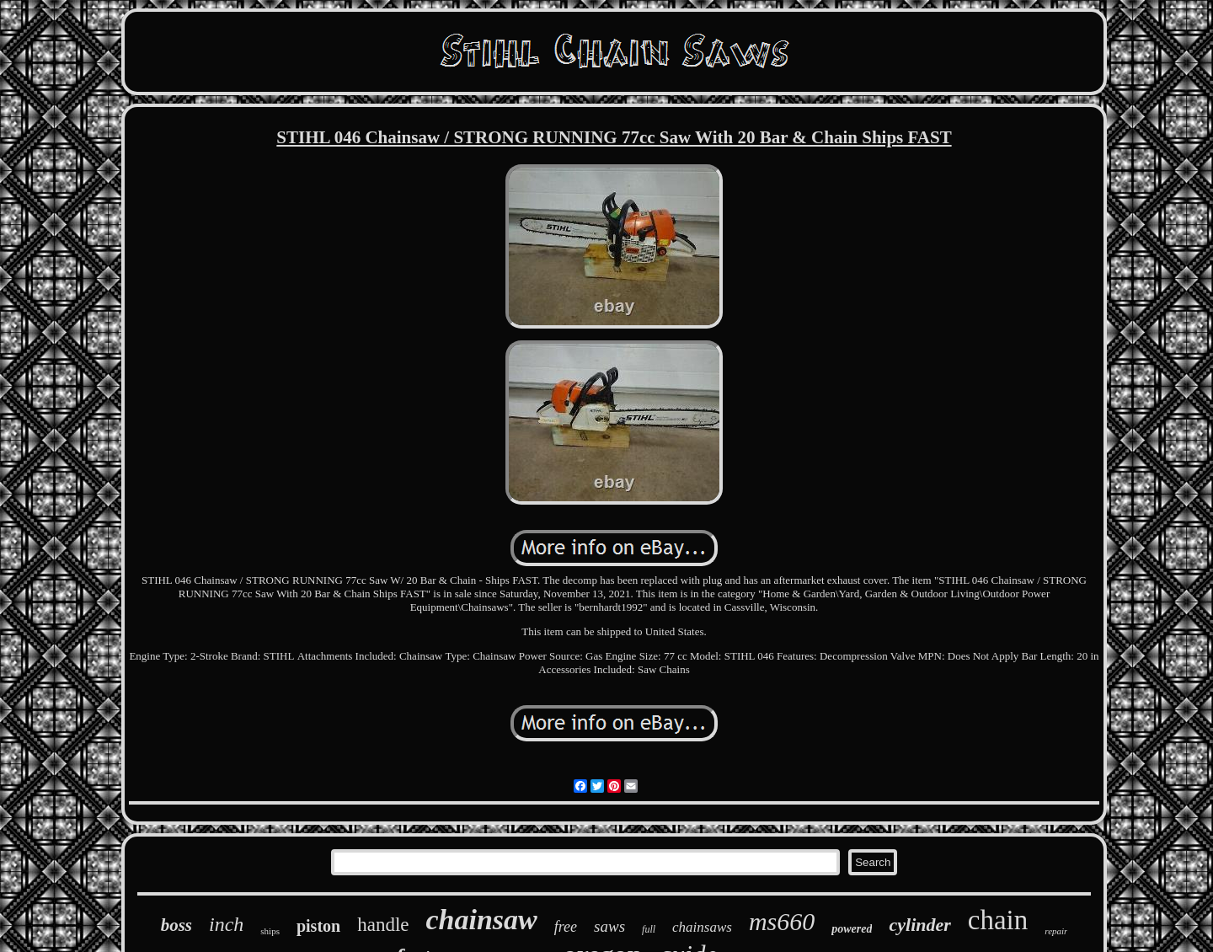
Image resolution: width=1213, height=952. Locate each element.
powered (851, 929)
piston (318, 926)
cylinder (919, 924)
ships (270, 931)
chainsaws (702, 927)
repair (1056, 931)
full (648, 929)
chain (998, 920)
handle (383, 924)
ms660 (782, 921)
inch (226, 924)
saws (609, 926)
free (565, 926)
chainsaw (481, 919)
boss (176, 925)
